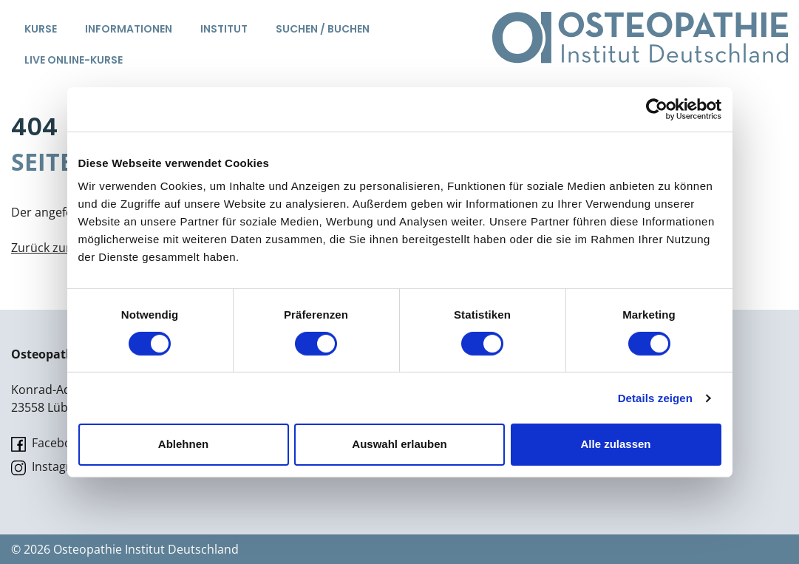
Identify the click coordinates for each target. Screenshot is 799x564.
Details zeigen (655, 398)
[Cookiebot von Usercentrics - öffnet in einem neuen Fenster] (656, 109)
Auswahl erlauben (399, 444)
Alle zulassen (615, 444)
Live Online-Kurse (73, 59)
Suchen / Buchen (323, 28)
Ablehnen (183, 444)
